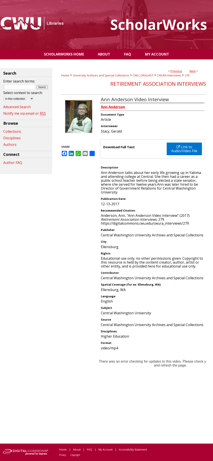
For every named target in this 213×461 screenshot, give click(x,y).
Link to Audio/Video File (184, 149)
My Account (105, 449)
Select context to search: (23, 92)
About (77, 449)
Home (65, 75)
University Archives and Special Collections (101, 75)
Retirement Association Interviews (158, 83)
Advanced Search (17, 106)
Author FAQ (12, 162)
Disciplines (12, 138)
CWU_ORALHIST (143, 75)
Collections (12, 131)
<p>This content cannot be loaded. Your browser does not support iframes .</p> (133, 396)
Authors (10, 144)
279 (187, 75)
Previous (176, 71)
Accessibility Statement (133, 449)
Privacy (62, 454)
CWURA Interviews (169, 75)
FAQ (89, 449)
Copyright (75, 454)
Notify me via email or (24, 113)
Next (193, 71)
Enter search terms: (19, 81)
